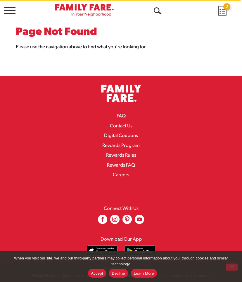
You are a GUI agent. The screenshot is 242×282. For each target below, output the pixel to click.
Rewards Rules (121, 155)
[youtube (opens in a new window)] (139, 221)
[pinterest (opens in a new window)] (127, 221)
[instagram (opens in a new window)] (115, 221)
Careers (121, 174)
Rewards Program (121, 145)
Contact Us (121, 126)
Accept (97, 273)
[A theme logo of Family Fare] (84, 10)
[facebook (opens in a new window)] (102, 221)
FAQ (121, 116)
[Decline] (232, 267)
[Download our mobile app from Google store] (140, 250)
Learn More (144, 273)
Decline (118, 273)
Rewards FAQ (121, 165)
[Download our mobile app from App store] (102, 250)
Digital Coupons (121, 135)
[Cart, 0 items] (222, 10)
